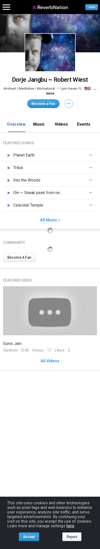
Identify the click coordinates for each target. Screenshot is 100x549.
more (50, 93)
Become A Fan (19, 257)
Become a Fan (43, 104)
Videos (61, 124)
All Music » (50, 220)
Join (91, 7)
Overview (16, 124)
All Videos (50, 361)
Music (39, 124)
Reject (72, 537)
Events (83, 124)
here (70, 525)
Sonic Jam (12, 343)
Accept (29, 537)
